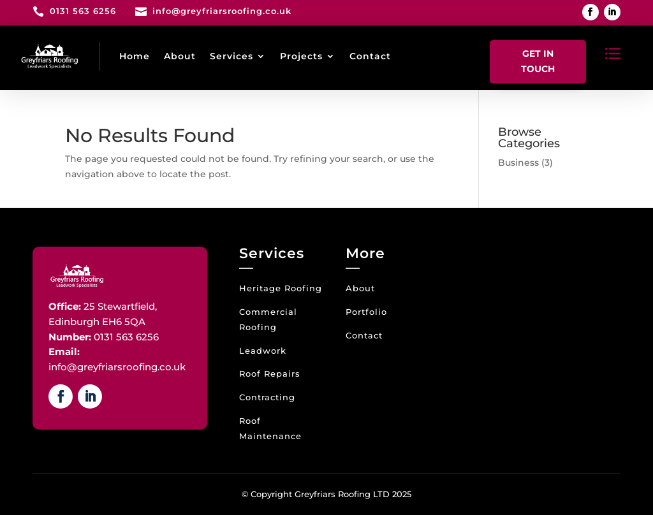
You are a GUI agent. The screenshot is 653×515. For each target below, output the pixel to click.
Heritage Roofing (280, 288)
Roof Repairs (269, 373)
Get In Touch (538, 61)
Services (231, 56)
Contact (370, 56)
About (180, 56)
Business (518, 162)
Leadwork (262, 350)
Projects (301, 56)
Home (134, 56)
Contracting (267, 397)
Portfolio (366, 312)
